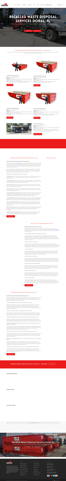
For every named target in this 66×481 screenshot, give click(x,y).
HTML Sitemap (22, 480)
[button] (9, 85)
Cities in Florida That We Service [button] (23, 422)
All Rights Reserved (17, 480)
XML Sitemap (25, 480)
